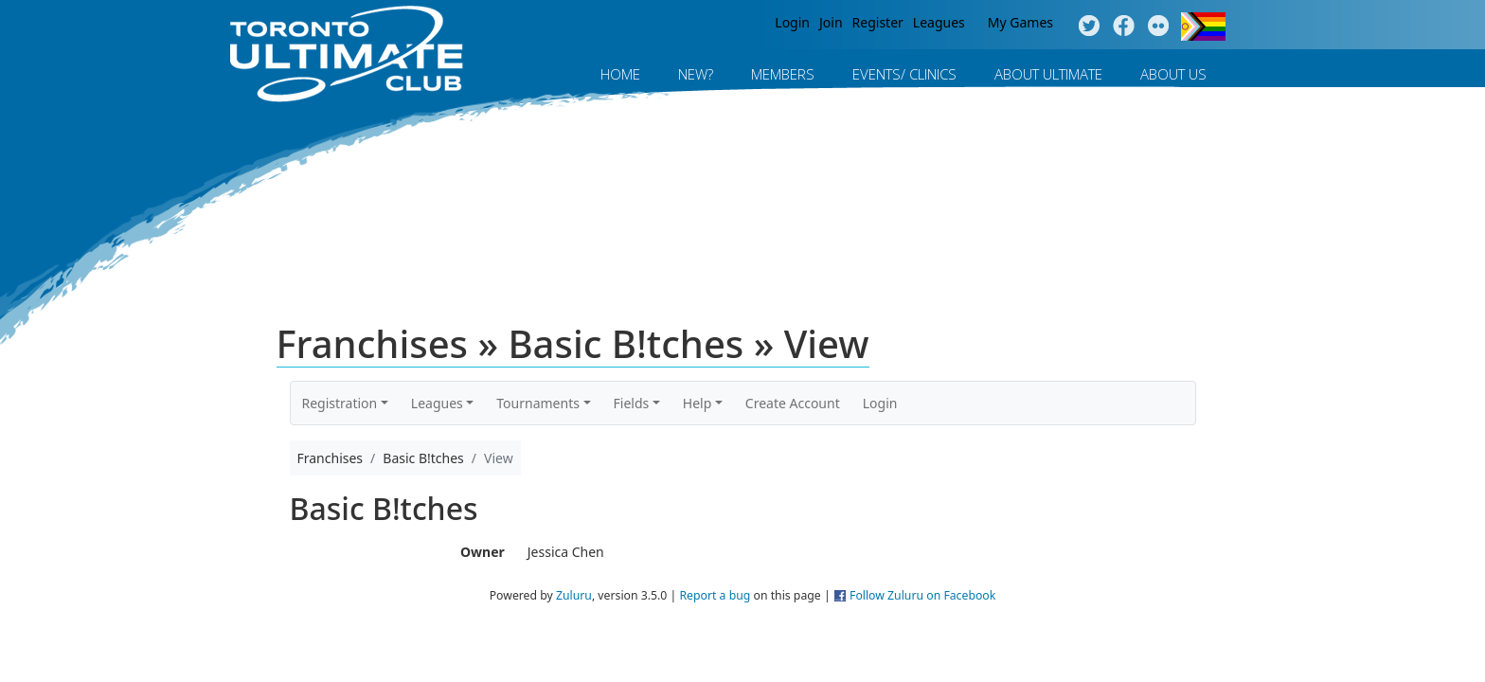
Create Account (792, 403)
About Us (1173, 73)
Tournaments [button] (538, 403)
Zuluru (574, 595)
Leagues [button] (437, 403)
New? (695, 73)
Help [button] (697, 403)
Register (878, 22)
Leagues (939, 22)
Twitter (1088, 26)
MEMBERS (782, 73)
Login (792, 22)
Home (620, 73)
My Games (1020, 22)
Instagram (1159, 26)
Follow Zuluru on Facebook (922, 595)
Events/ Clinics (904, 73)
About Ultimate (1048, 73)
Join (831, 22)
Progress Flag (1203, 26)
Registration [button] (340, 403)
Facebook (1123, 26)
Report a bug (714, 595)
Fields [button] (632, 403)
